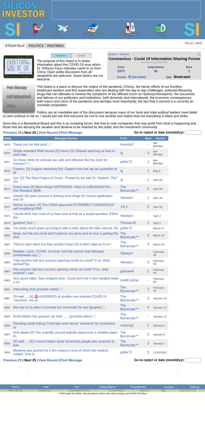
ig (121, 153)
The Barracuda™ (129, 188)
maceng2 (127, 325)
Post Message (15, 87)
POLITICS (36, 46)
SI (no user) (137, 77)
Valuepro (126, 197)
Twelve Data (104, 393)
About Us (145, 390)
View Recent (48, 132)
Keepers (169, 386)
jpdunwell (127, 271)
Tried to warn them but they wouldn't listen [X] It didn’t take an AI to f (62, 244)
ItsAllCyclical (129, 280)
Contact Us (45, 390)
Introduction (60, 56)
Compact (81, 56)
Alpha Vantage (118, 393)
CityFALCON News (138, 393)
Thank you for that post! (30, 144)
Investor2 (127, 144)
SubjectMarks (107, 386)
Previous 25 (12, 132)
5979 (121, 71)
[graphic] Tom (23, 223)
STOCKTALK (15, 46)
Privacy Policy (116, 390)
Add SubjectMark (19, 96)
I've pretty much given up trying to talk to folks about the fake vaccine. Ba (65, 228)
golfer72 (126, 162)
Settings (195, 386)
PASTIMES (55, 46)
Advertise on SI (187, 390)
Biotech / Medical (118, 54)
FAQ (163, 390)
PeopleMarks (138, 386)
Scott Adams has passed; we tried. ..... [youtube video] (52, 316)
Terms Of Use (15, 390)
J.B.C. (124, 206)
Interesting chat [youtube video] (35, 289)
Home (15, 386)
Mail (46, 386)
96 (156, 71)
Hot (77, 386)
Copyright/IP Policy (79, 390)
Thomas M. (128, 223)
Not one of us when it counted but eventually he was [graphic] (57, 307)
